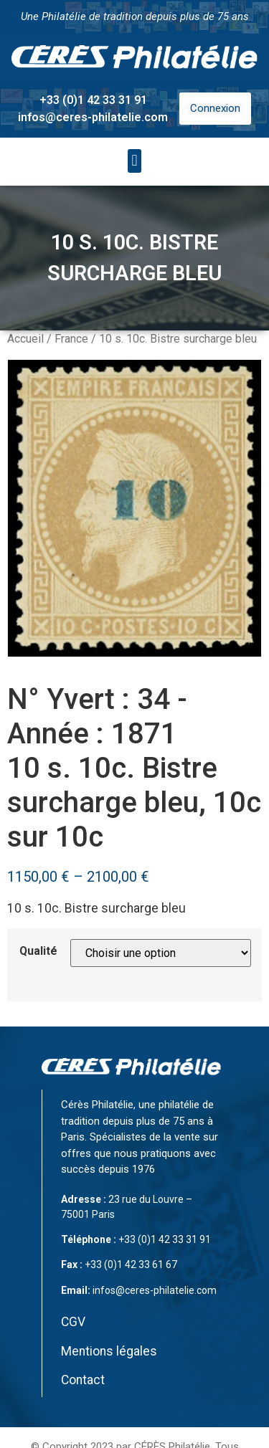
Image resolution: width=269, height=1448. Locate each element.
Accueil (25, 339)
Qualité (38, 951)
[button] (134, 161)
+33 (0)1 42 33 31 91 (93, 100)
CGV (73, 1322)
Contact (83, 1380)
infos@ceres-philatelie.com (93, 117)
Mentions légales (109, 1351)
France (71, 339)
